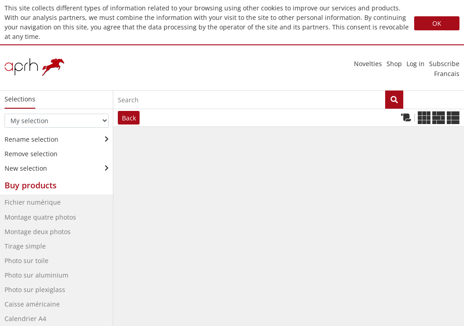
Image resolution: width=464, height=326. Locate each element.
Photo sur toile (26, 260)
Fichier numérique (33, 202)
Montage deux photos (38, 231)
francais (446, 73)
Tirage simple (25, 246)
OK (436, 23)
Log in (415, 63)
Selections (20, 99)
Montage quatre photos (40, 217)
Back (129, 118)
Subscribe (444, 63)
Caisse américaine (32, 304)
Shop (394, 63)
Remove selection (31, 153)
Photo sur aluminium (36, 275)
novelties (368, 63)
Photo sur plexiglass (35, 289)
